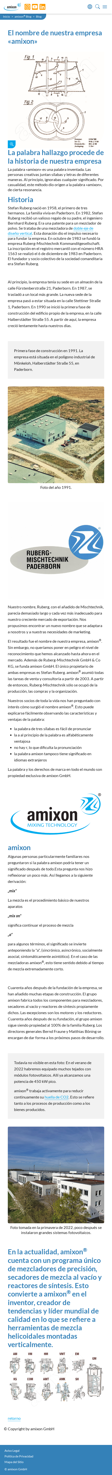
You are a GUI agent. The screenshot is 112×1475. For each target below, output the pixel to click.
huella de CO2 (57, 1097)
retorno (14, 1418)
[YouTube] (32, 7)
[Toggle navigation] (104, 7)
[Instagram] (24, 7)
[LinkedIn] (39, 7)
